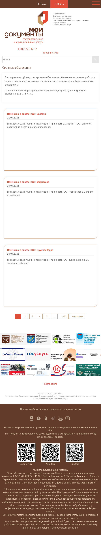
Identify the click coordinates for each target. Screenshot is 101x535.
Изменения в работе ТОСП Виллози (26, 113)
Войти (59, 4)
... (54, 316)
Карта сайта (50, 383)
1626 (63, 316)
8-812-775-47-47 (27, 48)
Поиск (42, 4)
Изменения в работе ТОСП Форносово (28, 181)
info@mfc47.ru (50, 52)
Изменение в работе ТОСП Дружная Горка (30, 249)
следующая (77, 316)
